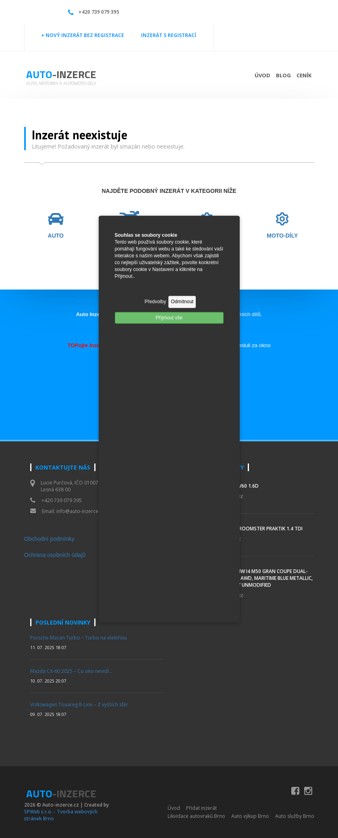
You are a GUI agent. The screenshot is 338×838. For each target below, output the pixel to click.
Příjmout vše (169, 317)
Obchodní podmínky (49, 539)
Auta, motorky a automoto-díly (61, 83)
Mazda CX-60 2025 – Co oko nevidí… (71, 671)
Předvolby (155, 301)
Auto (61, 74)
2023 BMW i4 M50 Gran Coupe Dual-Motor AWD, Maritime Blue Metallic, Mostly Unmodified (267, 578)
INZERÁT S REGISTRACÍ (168, 35)
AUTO (56, 236)
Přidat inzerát (201, 808)
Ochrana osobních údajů (55, 555)
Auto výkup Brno (250, 816)
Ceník (304, 75)
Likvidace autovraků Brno (196, 816)
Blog (283, 75)
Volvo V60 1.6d (240, 485)
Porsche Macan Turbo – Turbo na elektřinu (78, 637)
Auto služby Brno (294, 816)
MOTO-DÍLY (282, 236)
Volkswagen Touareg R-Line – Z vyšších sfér (79, 704)
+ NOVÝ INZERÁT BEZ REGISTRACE (82, 35)
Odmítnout (182, 301)
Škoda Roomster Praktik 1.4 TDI (262, 528)
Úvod (262, 75)
